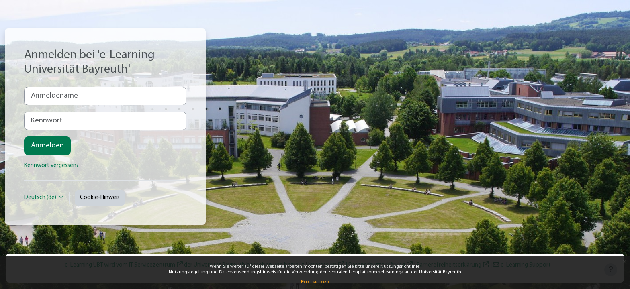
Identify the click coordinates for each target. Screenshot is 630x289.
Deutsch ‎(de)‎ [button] (40, 198)
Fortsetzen (315, 282)
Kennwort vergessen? (51, 166)
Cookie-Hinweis (100, 198)
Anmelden (47, 145)
